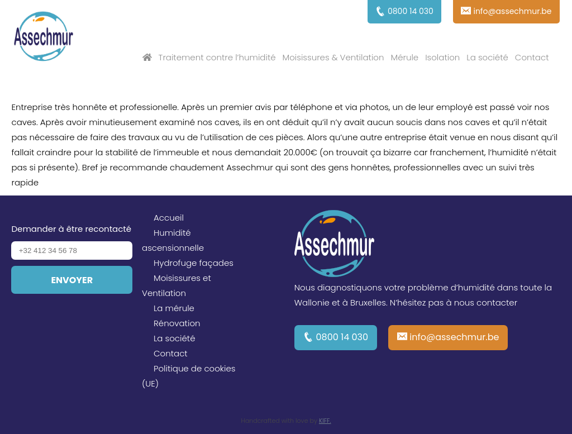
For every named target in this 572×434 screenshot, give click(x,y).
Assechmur (43, 38)
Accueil (169, 217)
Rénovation (177, 323)
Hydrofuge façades (193, 263)
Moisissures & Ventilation (333, 57)
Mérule (405, 57)
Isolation (442, 57)
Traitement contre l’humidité (217, 57)
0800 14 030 (342, 337)
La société (487, 57)
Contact (532, 57)
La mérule (174, 308)
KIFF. (325, 420)
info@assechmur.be (454, 337)
